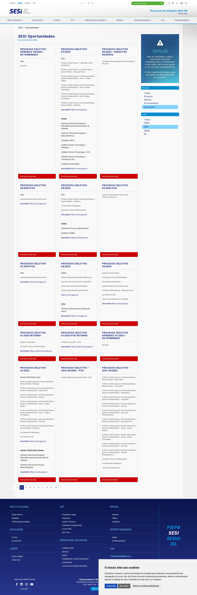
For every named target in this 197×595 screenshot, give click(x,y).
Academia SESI (68, 548)
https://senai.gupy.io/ (79, 238)
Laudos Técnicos (69, 522)
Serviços (65, 552)
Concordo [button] (111, 586)
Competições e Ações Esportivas (75, 559)
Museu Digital (17, 556)
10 (56, 487)
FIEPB (13, 3)
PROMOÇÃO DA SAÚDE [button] (95, 20)
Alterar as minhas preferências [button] (146, 586)
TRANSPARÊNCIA (120, 556)
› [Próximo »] (60, 487)
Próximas (148, 96)
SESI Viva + (66, 532)
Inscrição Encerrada (28, 176)
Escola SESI (16, 541)
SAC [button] (163, 20)
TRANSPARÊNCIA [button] (182, 20)
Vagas (114, 537)
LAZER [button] (56, 20)
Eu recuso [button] (124, 586)
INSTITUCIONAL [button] (14, 20)
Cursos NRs (67, 529)
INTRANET (25, 589)
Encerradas (149, 107)
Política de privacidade (21, 522)
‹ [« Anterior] (13, 487)
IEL (34, 3)
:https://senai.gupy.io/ (74, 169)
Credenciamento (118, 541)
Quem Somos (17, 515)
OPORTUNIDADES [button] (142, 20)
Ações (64, 555)
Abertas (147, 100)
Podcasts (116, 522)
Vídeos (115, 518)
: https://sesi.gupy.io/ (74, 110)
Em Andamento (151, 103)
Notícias (115, 515)
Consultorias (67, 562)
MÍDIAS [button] (120, 20)
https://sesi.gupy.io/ (38, 204)
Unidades (15, 518)
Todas (147, 93)
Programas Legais (69, 515)
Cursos (14, 537)
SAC (112, 548)
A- (85, 3)
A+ (81, 3)
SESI (20, 3)
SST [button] (72, 20)
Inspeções (66, 518)
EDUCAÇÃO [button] (37, 20)
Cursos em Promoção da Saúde (74, 566)
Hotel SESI (16, 560)
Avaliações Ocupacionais (72, 525)
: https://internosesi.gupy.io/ (36, 351)
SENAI (27, 3)
